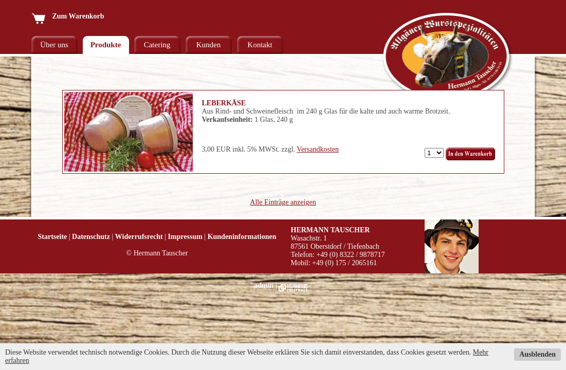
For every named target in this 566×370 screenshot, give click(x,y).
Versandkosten (318, 149)
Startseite (52, 236)
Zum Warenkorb (67, 16)
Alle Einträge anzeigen (283, 202)
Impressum (185, 236)
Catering (157, 45)
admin (263, 285)
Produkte (105, 45)
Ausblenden (537, 354)
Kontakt (259, 45)
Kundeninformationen (242, 236)
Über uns (54, 45)
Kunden (208, 45)
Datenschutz (91, 236)
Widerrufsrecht (139, 236)
